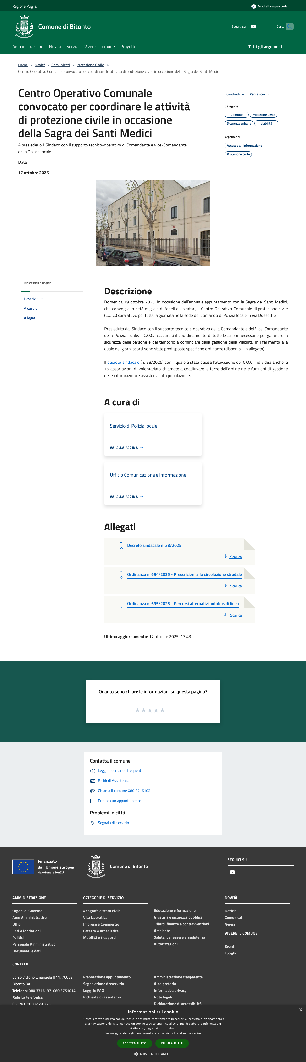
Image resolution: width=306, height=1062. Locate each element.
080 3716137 (40, 990)
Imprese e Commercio (101, 924)
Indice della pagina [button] (37, 283)
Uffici (16, 924)
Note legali (163, 997)
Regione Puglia (24, 6)
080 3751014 (64, 990)
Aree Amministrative (29, 917)
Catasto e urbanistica (101, 931)
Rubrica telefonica (27, 997)
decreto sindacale (123, 362)
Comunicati (60, 65)
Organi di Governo (27, 911)
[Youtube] (245, 26)
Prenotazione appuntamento (107, 977)
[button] (153, 1053)
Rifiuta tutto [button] (172, 1043)
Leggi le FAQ (93, 990)
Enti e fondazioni (26, 931)
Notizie (230, 911)
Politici (18, 937)
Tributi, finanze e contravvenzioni (181, 924)
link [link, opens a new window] (199, 1033)
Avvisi (230, 924)
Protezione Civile (90, 65)
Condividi (236, 94)
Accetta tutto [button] (135, 1043)
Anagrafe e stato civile (101, 911)
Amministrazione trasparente (178, 977)
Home (23, 65)
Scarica (232, 557)
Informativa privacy (170, 990)
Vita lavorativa (95, 917)
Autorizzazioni (166, 944)
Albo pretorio (165, 983)
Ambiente (162, 930)
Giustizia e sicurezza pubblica (178, 917)
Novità (40, 65)
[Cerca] (288, 26)
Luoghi (230, 953)
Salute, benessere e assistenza (179, 937)
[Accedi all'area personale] (269, 6)
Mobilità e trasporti (99, 937)
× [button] (300, 1010)
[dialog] (153, 1033)
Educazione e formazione (175, 910)
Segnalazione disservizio (103, 983)
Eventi (230, 946)
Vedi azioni (260, 94)
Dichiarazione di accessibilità (178, 1004)
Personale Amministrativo (34, 944)
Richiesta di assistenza (102, 997)
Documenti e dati (26, 951)
